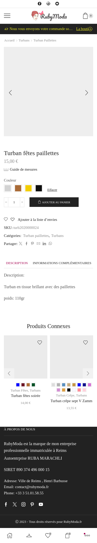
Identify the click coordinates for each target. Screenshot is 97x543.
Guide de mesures (23, 169)
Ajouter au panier (56, 202)
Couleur (10, 180)
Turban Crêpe (65, 395)
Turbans (24, 40)
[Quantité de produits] (14, 202)
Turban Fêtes (19, 390)
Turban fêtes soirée (25, 396)
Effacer (52, 190)
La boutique (84, 29)
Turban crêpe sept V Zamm (71, 401)
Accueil (9, 40)
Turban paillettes (45, 40)
